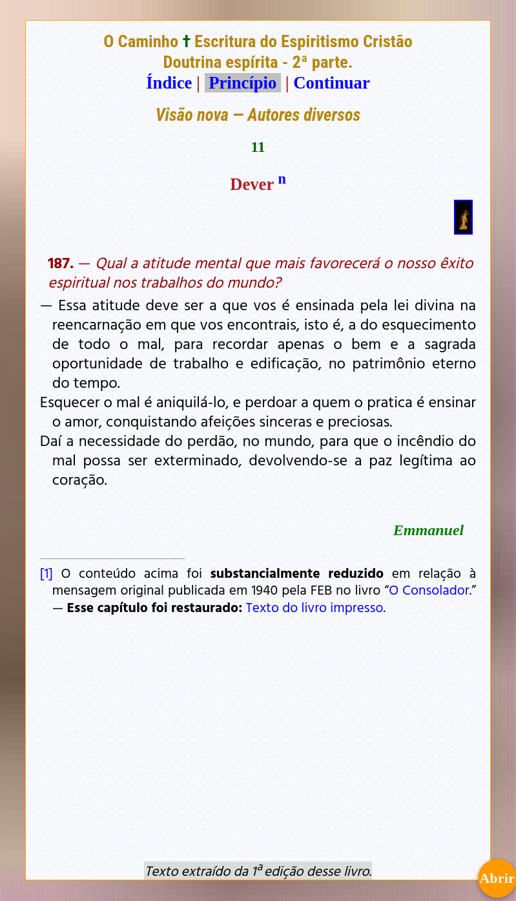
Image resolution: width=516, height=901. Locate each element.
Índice (169, 82)
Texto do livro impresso (314, 607)
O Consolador (429, 589)
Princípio (243, 82)
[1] (46, 572)
